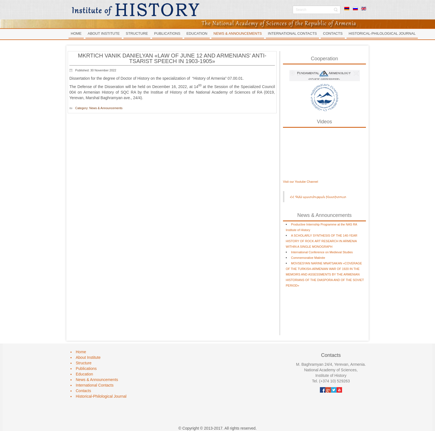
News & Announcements (106, 108)
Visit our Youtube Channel (300, 181)
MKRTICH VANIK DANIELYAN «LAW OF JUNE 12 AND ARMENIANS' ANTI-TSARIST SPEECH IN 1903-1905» (172, 58)
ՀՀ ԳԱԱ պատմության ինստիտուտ (318, 197)
